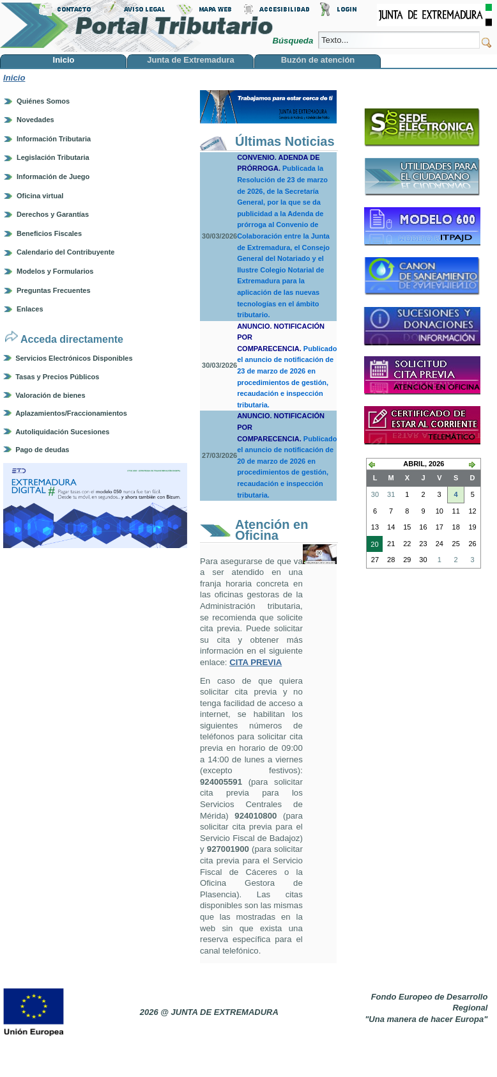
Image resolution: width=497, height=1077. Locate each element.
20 (372, 545)
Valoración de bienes (50, 395)
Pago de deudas (42, 449)
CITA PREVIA (255, 662)
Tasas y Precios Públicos (57, 377)
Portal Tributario (136, 26)
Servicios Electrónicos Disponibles (73, 358)
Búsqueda (293, 40)
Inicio (14, 78)
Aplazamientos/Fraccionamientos (71, 413)
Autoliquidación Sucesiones (62, 432)
